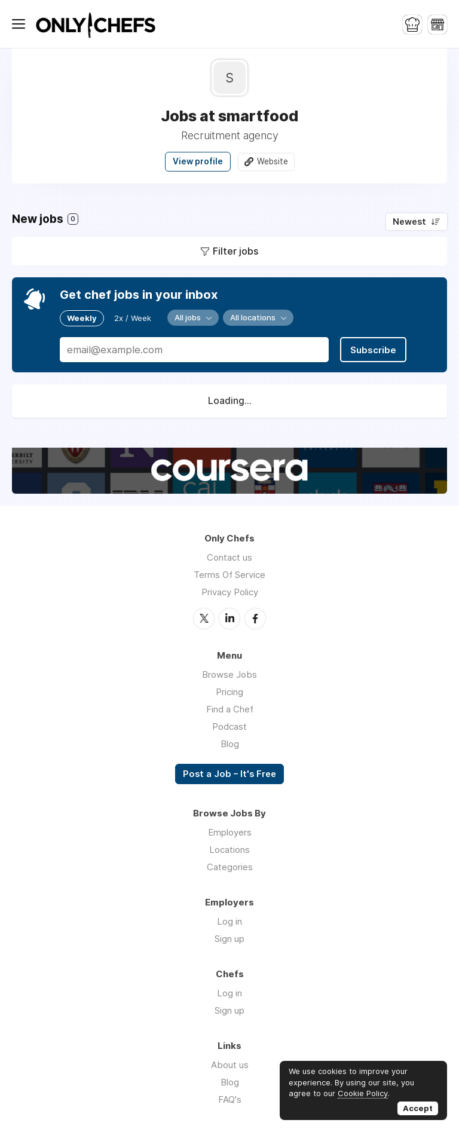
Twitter (204, 618)
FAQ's (229, 1099)
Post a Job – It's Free (229, 774)
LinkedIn (229, 618)
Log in (229, 921)
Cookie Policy (363, 1093)
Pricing (229, 691)
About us (230, 1064)
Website (272, 161)
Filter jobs (235, 251)
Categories (230, 867)
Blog (230, 743)
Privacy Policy (229, 592)
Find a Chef (229, 709)
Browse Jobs (229, 674)
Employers (230, 832)
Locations (229, 849)
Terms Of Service (229, 574)
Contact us (229, 557)
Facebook (255, 618)
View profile (198, 161)
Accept (418, 1108)
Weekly (82, 318)
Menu (21, 24)
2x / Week (132, 318)
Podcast (229, 726)
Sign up (229, 938)
